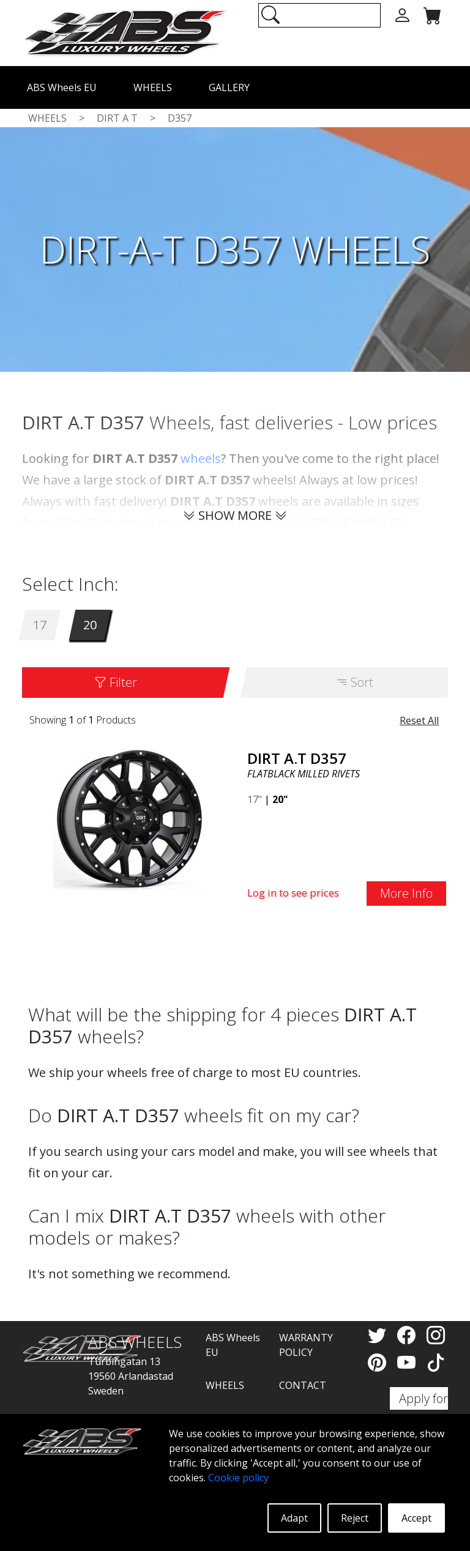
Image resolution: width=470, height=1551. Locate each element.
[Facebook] (408, 1334)
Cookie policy (238, 1477)
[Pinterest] (379, 1362)
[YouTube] (408, 1362)
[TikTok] (435, 1362)
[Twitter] (379, 1334)
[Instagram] (435, 1334)
